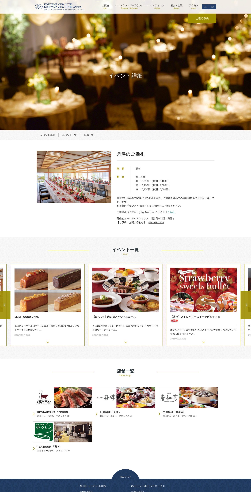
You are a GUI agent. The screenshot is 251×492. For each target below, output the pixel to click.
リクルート (105, 455)
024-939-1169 (156, 170)
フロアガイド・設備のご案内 (132, 455)
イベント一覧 (69, 83)
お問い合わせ (161, 455)
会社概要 (58, 455)
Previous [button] (5, 253)
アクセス (193, 6)
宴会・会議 (176, 6)
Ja (205, 6)
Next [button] (246, 253)
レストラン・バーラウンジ (129, 6)
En (212, 6)
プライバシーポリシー (81, 455)
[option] (125, 253)
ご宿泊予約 (202, 18)
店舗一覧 (89, 83)
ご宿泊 (105, 6)
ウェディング (157, 6)
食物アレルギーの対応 (186, 455)
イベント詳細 (47, 83)
